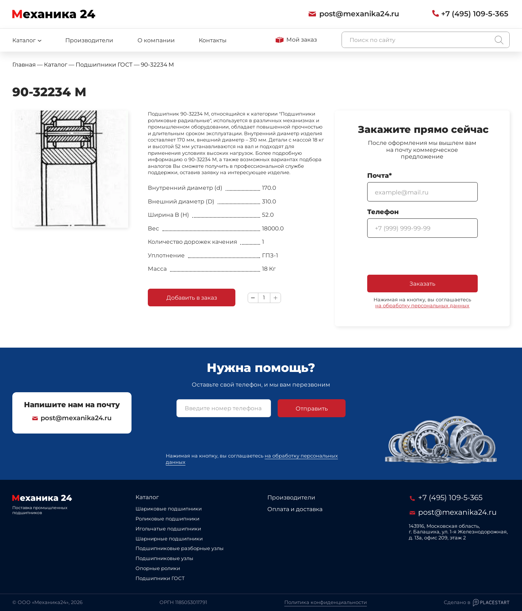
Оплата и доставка (295, 508)
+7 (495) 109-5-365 (446, 497)
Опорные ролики (157, 568)
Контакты (212, 40)
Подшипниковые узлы (164, 558)
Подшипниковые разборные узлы (179, 548)
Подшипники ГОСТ (160, 578)
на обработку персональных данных (422, 306)
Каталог (147, 496)
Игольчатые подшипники (168, 529)
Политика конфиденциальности (325, 602)
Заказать (422, 283)
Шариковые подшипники (168, 509)
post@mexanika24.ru (72, 418)
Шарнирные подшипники (169, 539)
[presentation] (417, 257)
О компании (156, 40)
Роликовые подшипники (167, 519)
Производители (89, 40)
